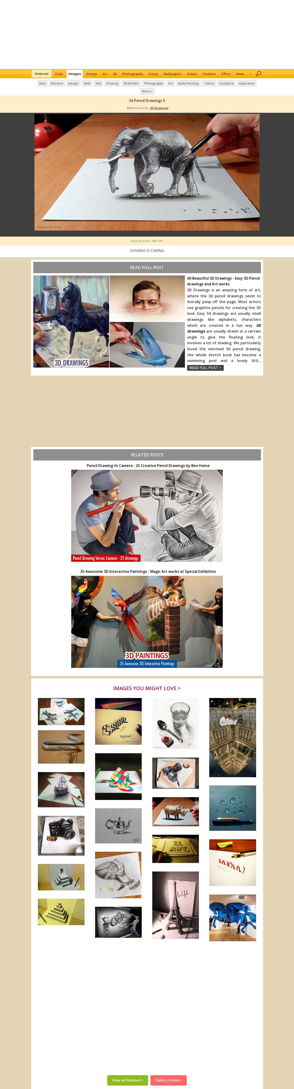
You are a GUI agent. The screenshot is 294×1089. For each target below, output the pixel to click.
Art (104, 74)
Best (37, 83)
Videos (192, 74)
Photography (132, 74)
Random (51, 83)
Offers (226, 74)
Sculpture (217, 83)
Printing (105, 83)
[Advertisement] (147, 34)
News (240, 74)
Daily (59, 74)
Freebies (209, 74)
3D (115, 74)
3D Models (123, 83)
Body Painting (180, 83)
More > (255, 83)
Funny (153, 74)
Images (74, 74)
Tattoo (200, 83)
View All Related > (128, 1072)
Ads (91, 83)
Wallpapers (172, 74)
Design (91, 74)
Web (80, 83)
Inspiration (237, 83)
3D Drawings (159, 100)
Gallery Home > (168, 1072)
